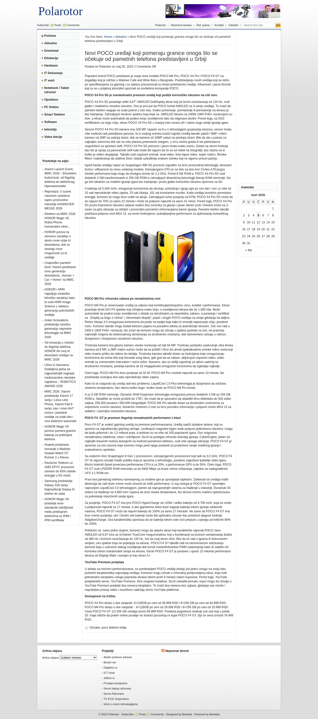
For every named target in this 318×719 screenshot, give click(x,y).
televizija (50, 129)
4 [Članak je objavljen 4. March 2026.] (253, 215)
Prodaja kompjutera (115, 683)
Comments (73, 25)
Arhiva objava (50, 657)
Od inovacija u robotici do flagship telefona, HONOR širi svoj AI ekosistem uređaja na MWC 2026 (59, 351)
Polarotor (60, 11)
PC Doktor (51, 107)
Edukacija (51, 58)
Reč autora (203, 25)
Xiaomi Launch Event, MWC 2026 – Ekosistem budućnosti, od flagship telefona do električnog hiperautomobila (60, 177)
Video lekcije (53, 137)
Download (51, 50)
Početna (50, 36)
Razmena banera (181, 25)
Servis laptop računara (117, 688)
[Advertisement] (258, 106)
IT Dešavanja (53, 73)
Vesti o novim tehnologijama (121, 704)
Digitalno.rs (110, 667)
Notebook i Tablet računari (56, 90)
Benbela (187, 714)
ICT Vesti (109, 672)
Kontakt (219, 25)
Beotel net (110, 662)
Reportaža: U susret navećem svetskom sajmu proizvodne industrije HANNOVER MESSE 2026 (59, 200)
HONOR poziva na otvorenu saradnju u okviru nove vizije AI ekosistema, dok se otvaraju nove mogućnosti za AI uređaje (57, 244)
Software (50, 122)
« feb (248, 250)
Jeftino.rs (109, 678)
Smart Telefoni (54, 114)
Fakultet (233, 25)
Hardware (51, 65)
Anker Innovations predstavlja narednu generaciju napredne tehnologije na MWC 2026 (58, 329)
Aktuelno (50, 43)
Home (108, 37)
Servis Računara (114, 693)
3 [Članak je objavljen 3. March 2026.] (249, 215)
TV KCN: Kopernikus (116, 698)
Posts (57, 25)
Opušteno (51, 99)
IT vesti (49, 80)
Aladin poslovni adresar (118, 657)
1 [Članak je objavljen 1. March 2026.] (273, 208)
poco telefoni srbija (114, 627)
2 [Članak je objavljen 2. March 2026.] (244, 215)
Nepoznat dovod (177, 651)
